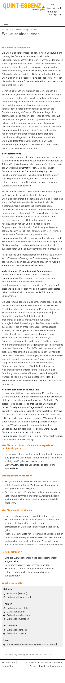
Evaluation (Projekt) (17, 594)
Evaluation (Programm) (19, 597)
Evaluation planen (16, 612)
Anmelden (52, 12)
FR (55, 15)
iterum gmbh (56, 666)
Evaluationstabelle (16, 633)
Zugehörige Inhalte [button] (13, 583)
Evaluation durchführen (19, 608)
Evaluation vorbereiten (18, 615)
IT (60, 15)
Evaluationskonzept (17, 630)
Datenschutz (8, 666)
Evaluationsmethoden (18, 619)
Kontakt (54, 5)
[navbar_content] (6, 23)
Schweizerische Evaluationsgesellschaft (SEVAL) (32, 644)
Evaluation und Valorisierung (15, 30)
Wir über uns (8, 663)
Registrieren (53, 8)
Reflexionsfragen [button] (12, 552)
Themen (33, 30)
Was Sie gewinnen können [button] (17, 476)
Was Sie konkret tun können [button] (18, 510)
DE (50, 15)
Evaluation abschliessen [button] (16, 48)
